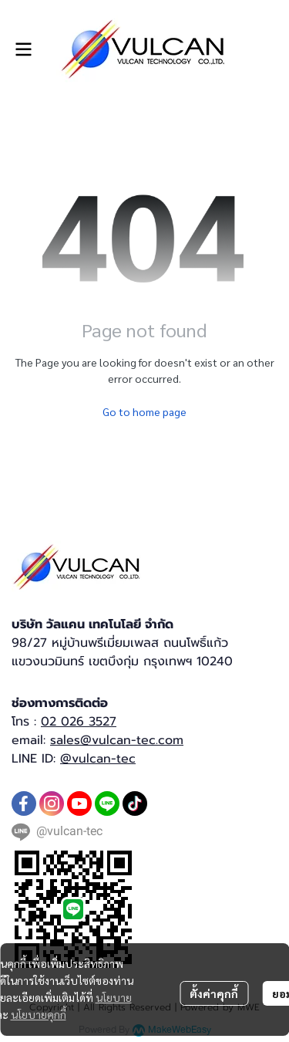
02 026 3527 (78, 721)
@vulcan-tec (98, 758)
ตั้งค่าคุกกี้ (214, 993)
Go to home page (144, 411)
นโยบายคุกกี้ (38, 1014)
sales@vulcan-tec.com (116, 740)
